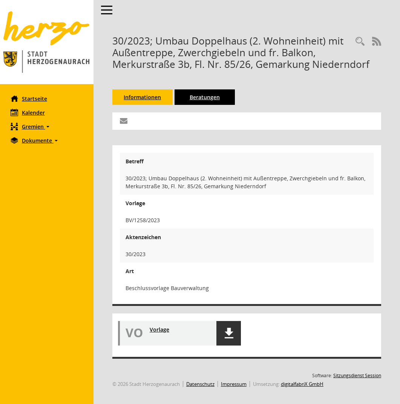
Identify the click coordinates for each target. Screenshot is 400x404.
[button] (47, 127)
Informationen (143, 97)
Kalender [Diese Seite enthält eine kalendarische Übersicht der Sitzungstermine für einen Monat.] (28, 112)
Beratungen (205, 97)
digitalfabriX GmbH (303, 384)
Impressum (234, 384)
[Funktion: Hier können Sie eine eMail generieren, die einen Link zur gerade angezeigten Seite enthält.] (124, 121)
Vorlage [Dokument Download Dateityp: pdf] (160, 329)
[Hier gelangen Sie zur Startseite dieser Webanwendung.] (47, 42)
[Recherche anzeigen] (360, 41)
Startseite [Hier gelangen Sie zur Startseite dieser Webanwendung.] (29, 98)
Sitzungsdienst (357, 375)
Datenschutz (201, 384)
